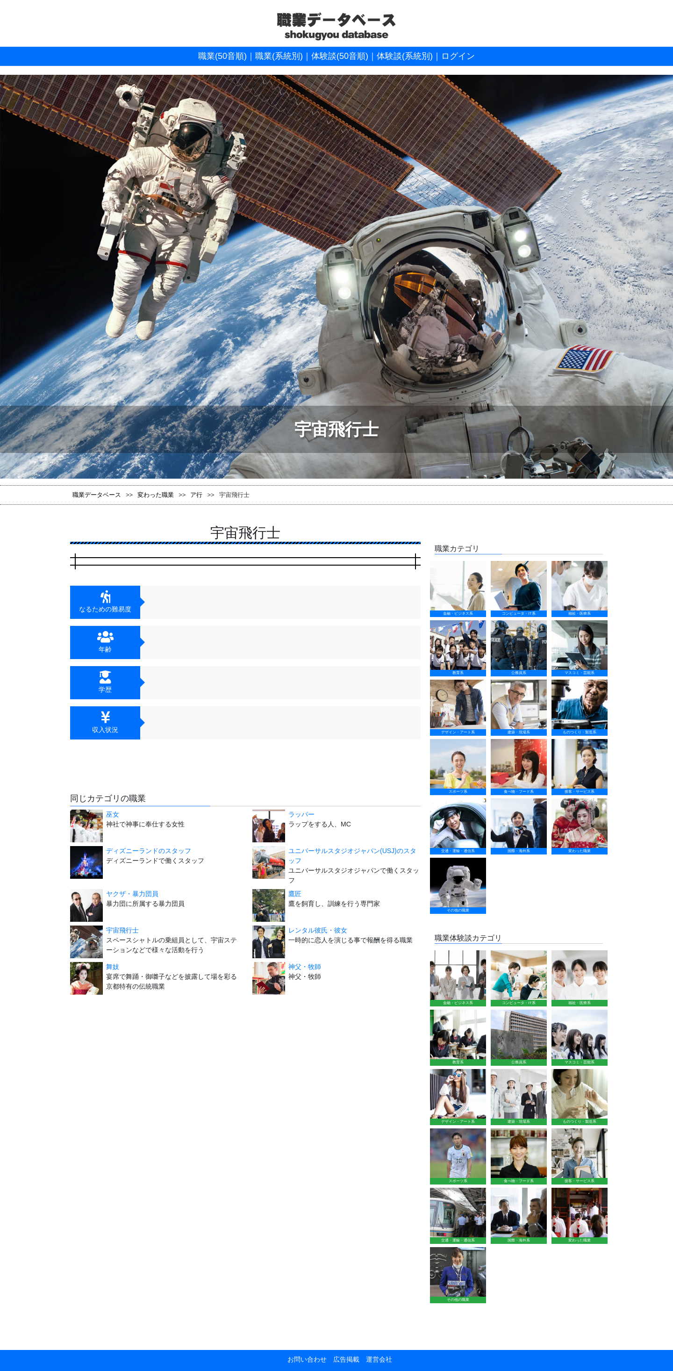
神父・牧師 (304, 966)
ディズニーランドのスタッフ (148, 850)
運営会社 (375, 1051)
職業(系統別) (279, 56)
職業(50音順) (222, 56)
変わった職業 (155, 494)
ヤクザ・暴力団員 (132, 893)
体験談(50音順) (339, 56)
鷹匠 (294, 893)
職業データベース (96, 494)
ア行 (196, 494)
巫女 (112, 814)
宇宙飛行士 (122, 930)
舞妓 (112, 966)
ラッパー (301, 814)
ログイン (458, 56)
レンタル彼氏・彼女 (317, 930)
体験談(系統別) (405, 56)
